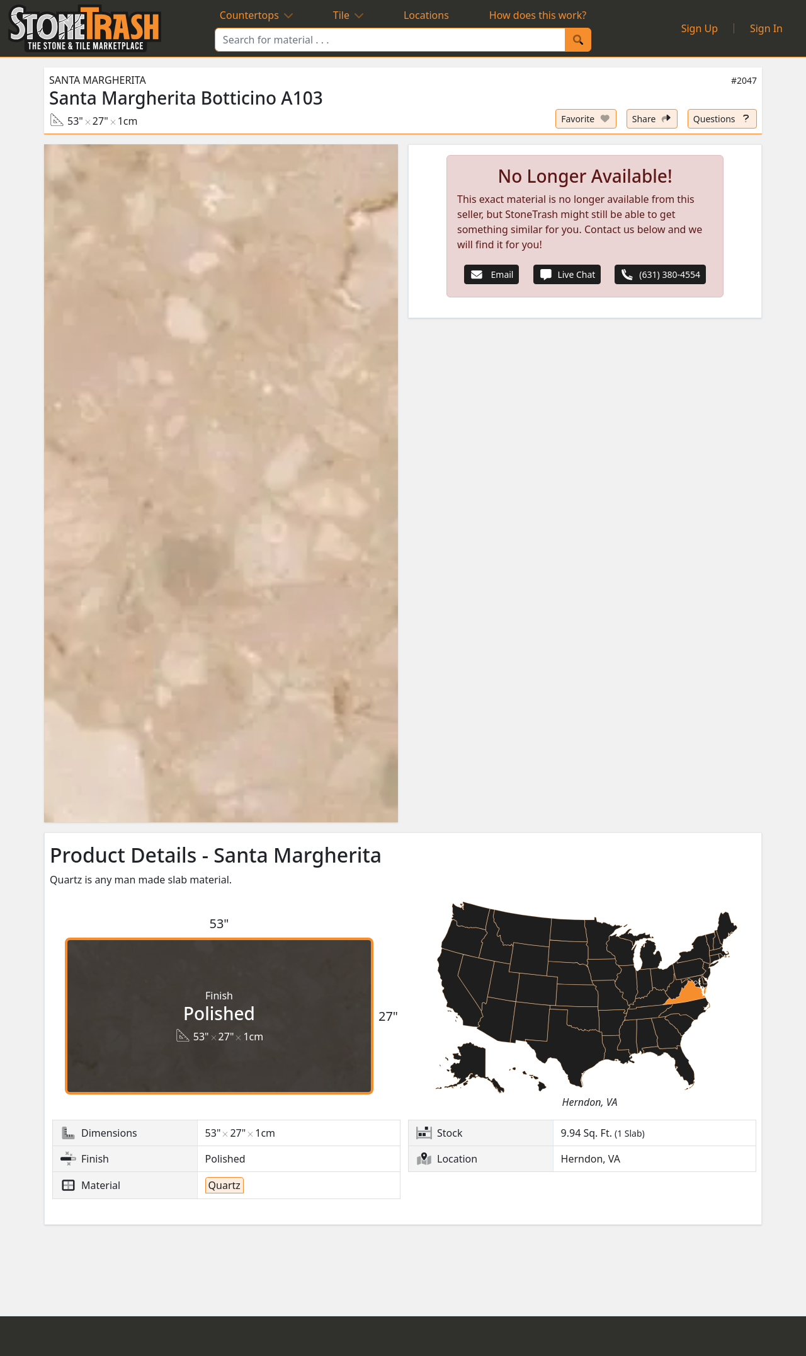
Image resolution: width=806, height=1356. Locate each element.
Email (491, 274)
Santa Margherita (97, 80)
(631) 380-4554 (660, 274)
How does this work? (537, 15)
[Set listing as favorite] (585, 119)
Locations (426, 15)
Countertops (256, 15)
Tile (348, 15)
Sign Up (699, 28)
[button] (221, 483)
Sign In (766, 28)
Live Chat (567, 274)
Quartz (224, 1185)
